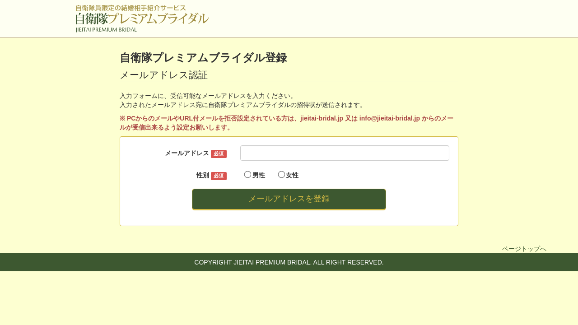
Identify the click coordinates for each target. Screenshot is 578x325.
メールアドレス (195, 153)
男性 (255, 175)
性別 (211, 176)
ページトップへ (524, 248)
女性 (289, 175)
